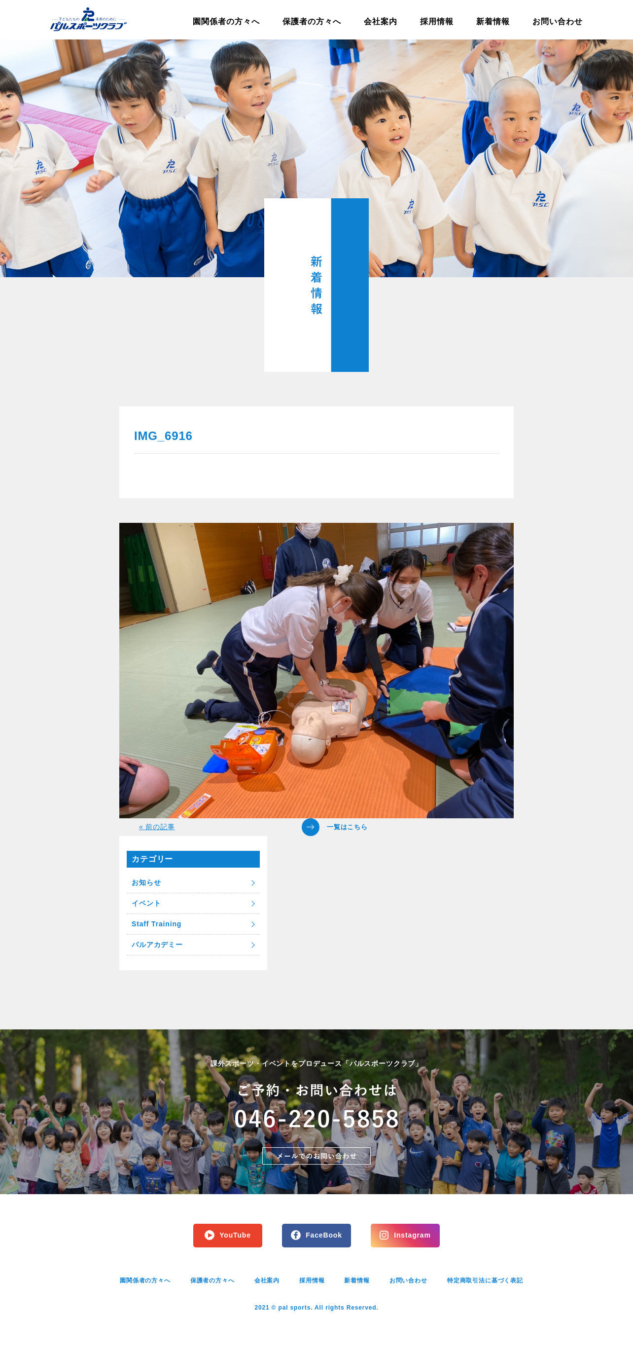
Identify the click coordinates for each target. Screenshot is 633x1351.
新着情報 (493, 21)
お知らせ (146, 882)
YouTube (235, 1235)
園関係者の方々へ (226, 21)
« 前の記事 (157, 827)
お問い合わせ (557, 21)
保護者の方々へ (311, 21)
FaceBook (324, 1235)
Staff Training (156, 924)
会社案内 (380, 21)
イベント (146, 903)
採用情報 (437, 21)
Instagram (412, 1235)
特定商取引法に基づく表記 (485, 1280)
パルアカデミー (157, 945)
